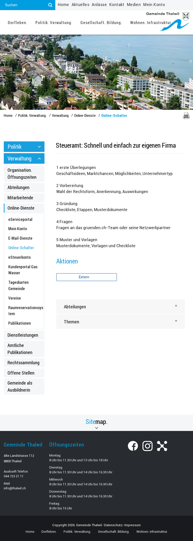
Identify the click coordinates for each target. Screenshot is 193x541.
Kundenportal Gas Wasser (22, 270)
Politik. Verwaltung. (53, 22)
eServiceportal (20, 219)
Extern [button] (84, 277)
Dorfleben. (17, 22)
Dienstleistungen (23, 335)
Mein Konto (154, 4)
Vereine (14, 298)
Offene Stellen (21, 373)
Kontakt (116, 4)
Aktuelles (80, 4)
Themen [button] (71, 321)
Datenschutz (113, 525)
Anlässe (99, 4)
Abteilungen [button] (75, 306)
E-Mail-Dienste (20, 238)
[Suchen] (50, 5)
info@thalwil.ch (15, 488)
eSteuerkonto (19, 257)
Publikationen (19, 323)
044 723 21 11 (14, 476)
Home (63, 4)
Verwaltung (19, 158)
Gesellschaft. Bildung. (101, 22)
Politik (15, 146)
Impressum (132, 525)
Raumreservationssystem (25, 310)
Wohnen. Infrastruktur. (151, 22)
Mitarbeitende (20, 198)
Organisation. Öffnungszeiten (22, 173)
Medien (134, 4)
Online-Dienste (21, 208)
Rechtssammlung (23, 362)
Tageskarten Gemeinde (18, 285)
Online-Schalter (26, 247)
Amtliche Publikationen (20, 348)
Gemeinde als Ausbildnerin (20, 386)
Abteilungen (18, 187)
